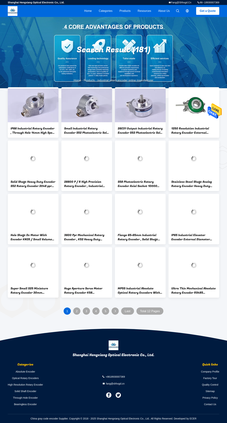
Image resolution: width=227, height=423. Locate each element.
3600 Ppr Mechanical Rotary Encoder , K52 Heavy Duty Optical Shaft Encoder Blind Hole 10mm (84, 237)
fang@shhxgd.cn (181, 2)
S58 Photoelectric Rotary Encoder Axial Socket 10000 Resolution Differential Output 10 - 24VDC (140, 184)
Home (88, 10)
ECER (193, 418)
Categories (105, 10)
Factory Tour (210, 378)
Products (125, 10)
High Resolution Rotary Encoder (25, 384)
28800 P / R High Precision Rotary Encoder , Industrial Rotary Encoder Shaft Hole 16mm (83, 184)
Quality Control (210, 384)
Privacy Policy (210, 397)
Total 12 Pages (150, 311)
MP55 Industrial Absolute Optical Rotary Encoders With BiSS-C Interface (139, 290)
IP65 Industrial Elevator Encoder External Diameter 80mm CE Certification (190, 237)
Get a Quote (208, 10)
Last (127, 311)
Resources (144, 10)
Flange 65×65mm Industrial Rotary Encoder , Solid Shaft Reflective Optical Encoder (138, 237)
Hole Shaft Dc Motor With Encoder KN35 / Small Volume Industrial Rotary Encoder (31, 237)
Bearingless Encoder (25, 404)
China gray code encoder (44, 418)
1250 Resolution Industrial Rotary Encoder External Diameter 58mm (190, 130)
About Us (164, 10)
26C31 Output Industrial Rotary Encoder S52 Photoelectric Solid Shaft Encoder (140, 130)
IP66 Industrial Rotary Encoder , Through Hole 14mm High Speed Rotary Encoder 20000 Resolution (33, 130)
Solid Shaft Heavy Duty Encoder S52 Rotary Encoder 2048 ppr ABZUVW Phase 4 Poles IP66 (33, 184)
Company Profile (210, 371)
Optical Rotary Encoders (25, 378)
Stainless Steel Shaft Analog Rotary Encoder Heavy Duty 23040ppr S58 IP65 (191, 184)
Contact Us (210, 404)
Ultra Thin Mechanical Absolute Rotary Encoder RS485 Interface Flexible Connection (193, 290)
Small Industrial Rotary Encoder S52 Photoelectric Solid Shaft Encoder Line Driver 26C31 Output (86, 130)
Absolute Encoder (25, 371)
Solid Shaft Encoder (25, 391)
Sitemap (210, 391)
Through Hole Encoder (25, 397)
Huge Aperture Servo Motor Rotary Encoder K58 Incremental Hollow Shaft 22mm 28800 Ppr (83, 290)
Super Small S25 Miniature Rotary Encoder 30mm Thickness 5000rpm (29, 290)
